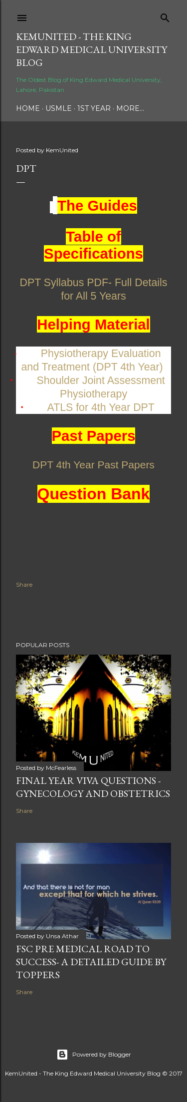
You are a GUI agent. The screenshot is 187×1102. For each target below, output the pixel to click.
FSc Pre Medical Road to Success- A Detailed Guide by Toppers (91, 961)
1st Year (94, 108)
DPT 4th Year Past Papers (93, 464)
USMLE (58, 108)
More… (130, 108)
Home (28, 108)
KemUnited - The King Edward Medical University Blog (91, 49)
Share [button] (24, 584)
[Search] (165, 15)
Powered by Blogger (93, 1055)
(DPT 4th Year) (128, 367)
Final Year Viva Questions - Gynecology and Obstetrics (93, 787)
